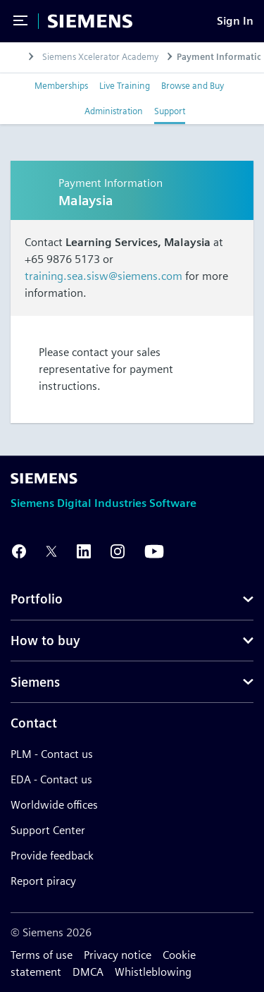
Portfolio (37, 599)
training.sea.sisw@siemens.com (103, 276)
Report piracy (43, 881)
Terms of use (42, 955)
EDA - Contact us (51, 779)
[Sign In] (235, 20)
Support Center (48, 830)
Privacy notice (117, 955)
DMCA (88, 972)
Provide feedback (52, 855)
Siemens (35, 682)
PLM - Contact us (52, 754)
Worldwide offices (54, 805)
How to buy (45, 640)
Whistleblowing (153, 972)
